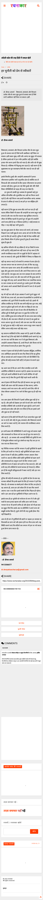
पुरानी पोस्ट (21, 629)
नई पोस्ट (21, 623)
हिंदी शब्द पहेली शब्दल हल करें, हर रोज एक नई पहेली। (19, 62)
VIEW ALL (35, 843)
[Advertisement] (21, 31)
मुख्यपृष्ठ (21, 635)
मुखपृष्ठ (4, 888)
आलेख (8, 67)
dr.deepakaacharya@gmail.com (14, 570)
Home (2, 67)
